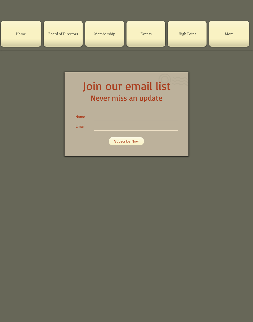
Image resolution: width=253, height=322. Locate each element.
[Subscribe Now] (126, 141)
